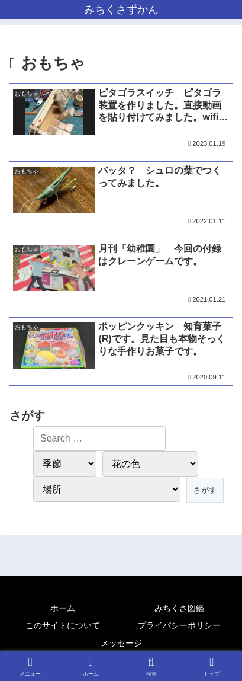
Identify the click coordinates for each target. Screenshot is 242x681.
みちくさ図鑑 (179, 608)
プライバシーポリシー (179, 625)
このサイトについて (62, 625)
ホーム (62, 608)
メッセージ (121, 643)
